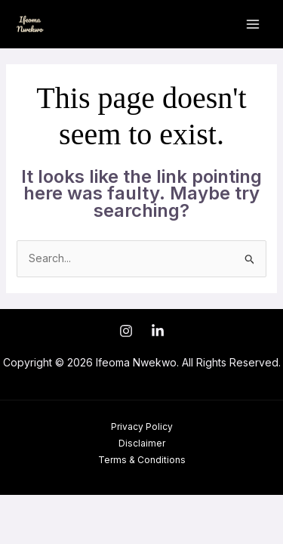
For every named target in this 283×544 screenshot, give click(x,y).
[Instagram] (126, 331)
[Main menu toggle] (252, 24)
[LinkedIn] (158, 331)
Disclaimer (141, 443)
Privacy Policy (142, 426)
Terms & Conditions (142, 459)
